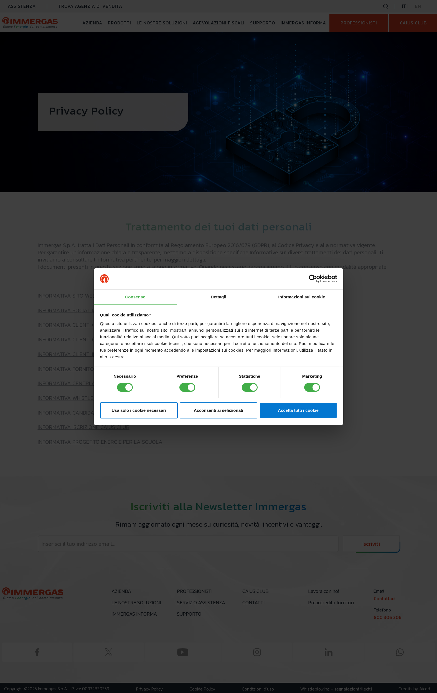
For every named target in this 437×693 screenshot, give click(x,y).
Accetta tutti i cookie (298, 410)
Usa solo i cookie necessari (139, 410)
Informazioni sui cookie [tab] (301, 297)
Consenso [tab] (135, 297)
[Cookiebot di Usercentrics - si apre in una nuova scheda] (313, 278)
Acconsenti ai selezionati (218, 410)
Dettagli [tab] (218, 297)
